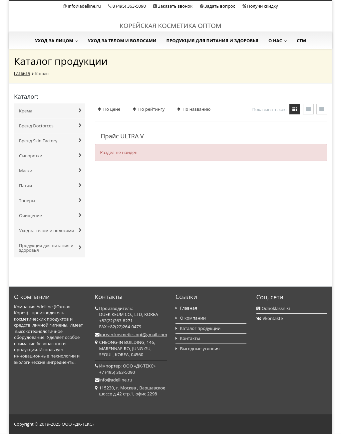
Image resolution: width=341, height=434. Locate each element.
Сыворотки (50, 156)
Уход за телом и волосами (122, 41)
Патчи (50, 186)
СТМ (301, 41)
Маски (50, 171)
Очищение (50, 215)
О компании (190, 318)
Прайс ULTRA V (122, 136)
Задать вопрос (219, 6)
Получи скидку (262, 6)
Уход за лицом (56, 41)
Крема (50, 111)
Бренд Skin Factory (50, 141)
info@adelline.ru (84, 6)
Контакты (187, 338)
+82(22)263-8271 (116, 321)
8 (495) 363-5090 (129, 6)
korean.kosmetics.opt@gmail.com (133, 335)
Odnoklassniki (273, 308)
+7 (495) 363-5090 (117, 372)
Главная (22, 73)
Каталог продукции (197, 328)
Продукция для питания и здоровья (212, 41)
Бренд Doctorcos (50, 126)
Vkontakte (269, 318)
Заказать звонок (175, 6)
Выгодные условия (197, 349)
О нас (277, 41)
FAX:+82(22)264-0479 (120, 327)
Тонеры (50, 201)
